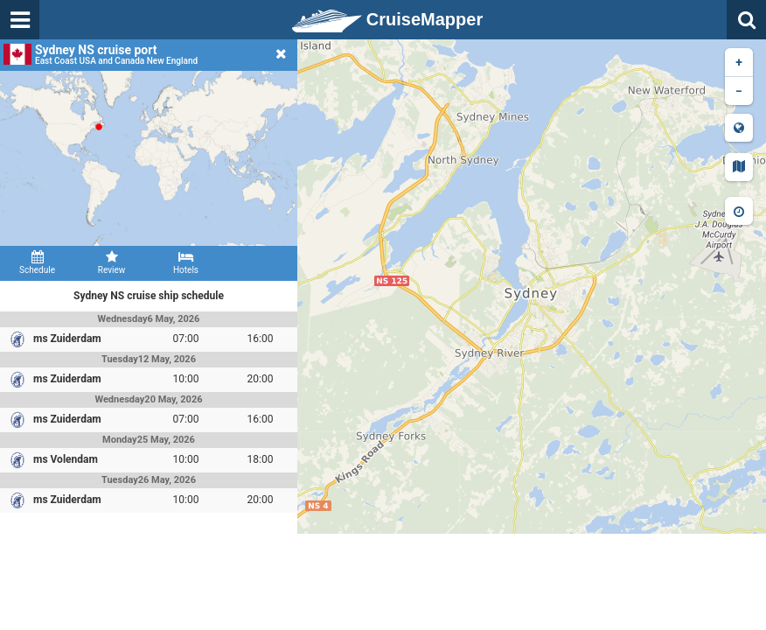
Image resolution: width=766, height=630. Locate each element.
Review (111, 262)
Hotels (186, 262)
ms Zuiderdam (67, 338)
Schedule (37, 262)
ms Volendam (65, 459)
